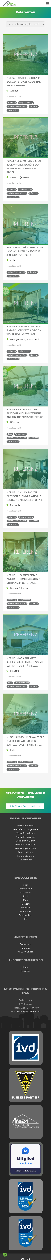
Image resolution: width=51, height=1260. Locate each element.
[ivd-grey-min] (25, 1048)
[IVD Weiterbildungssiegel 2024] (25, 1196)
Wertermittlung (25, 852)
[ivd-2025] (25, 1233)
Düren (25, 900)
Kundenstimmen (25, 856)
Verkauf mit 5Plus (25, 826)
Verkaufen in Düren (25, 841)
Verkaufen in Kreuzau (25, 845)
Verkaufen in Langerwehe (25, 829)
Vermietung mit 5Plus (25, 848)
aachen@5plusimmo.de (28, 1012)
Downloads (25, 944)
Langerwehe (25, 889)
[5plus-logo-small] (9, 3)
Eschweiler (25, 893)
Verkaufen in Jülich (25, 837)
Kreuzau (25, 904)
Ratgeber (25, 948)
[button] (47, 3)
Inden (25, 885)
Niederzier (25, 908)
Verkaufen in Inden (25, 833)
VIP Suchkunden (25, 952)
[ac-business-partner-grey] (25, 1085)
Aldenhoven (25, 912)
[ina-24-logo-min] (25, 1122)
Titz (25, 919)
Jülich (25, 896)
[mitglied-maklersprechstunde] (25, 1159)
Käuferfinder (25, 860)
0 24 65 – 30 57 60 (30, 1008)
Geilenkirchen (25, 915)
